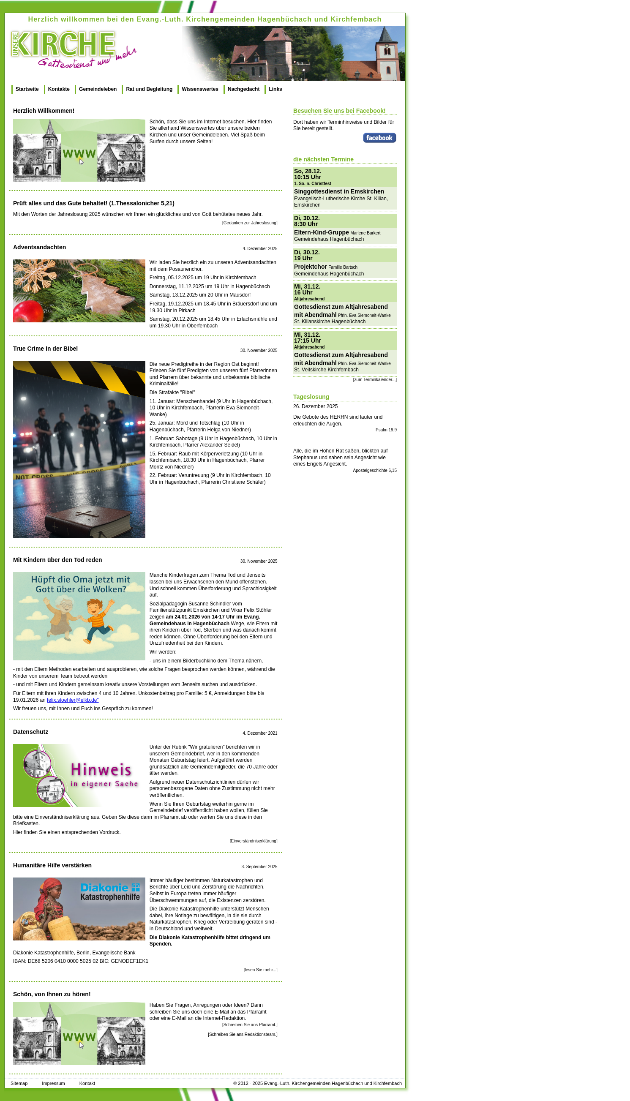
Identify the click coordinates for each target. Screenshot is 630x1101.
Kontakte (59, 89)
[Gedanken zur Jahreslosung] (250, 223)
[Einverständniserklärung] (254, 841)
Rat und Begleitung (149, 89)
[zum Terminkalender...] (375, 379)
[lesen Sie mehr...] (261, 969)
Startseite (27, 89)
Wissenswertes (200, 89)
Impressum (53, 1083)
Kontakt (87, 1083)
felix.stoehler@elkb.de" (73, 700)
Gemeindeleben (98, 89)
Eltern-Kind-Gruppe (321, 232)
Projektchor (310, 266)
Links (275, 89)
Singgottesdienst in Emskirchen (339, 191)
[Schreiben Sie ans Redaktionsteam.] (243, 1034)
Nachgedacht (243, 89)
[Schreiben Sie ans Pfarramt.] (250, 1024)
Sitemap (19, 1083)
